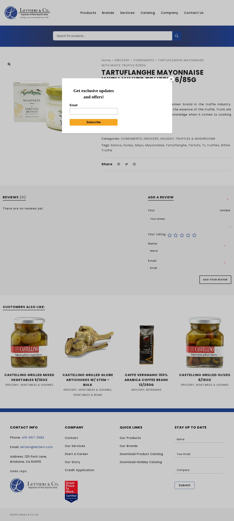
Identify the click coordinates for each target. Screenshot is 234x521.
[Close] (171, 79)
